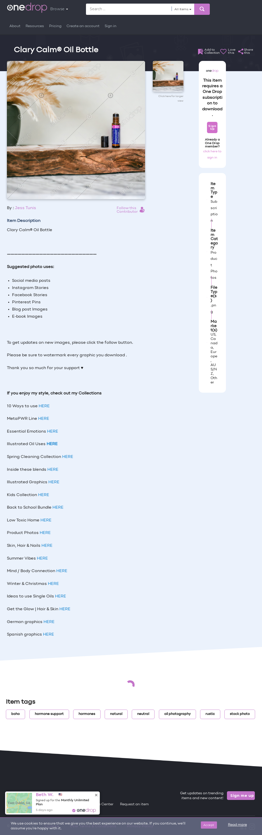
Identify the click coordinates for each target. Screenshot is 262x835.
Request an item (134, 804)
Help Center (102, 804)
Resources (35, 26)
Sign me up (242, 795)
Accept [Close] (208, 825)
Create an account (83, 26)
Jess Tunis (25, 208)
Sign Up (212, 127)
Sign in (110, 26)
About (14, 26)
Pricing (55, 26)
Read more (237, 825)
